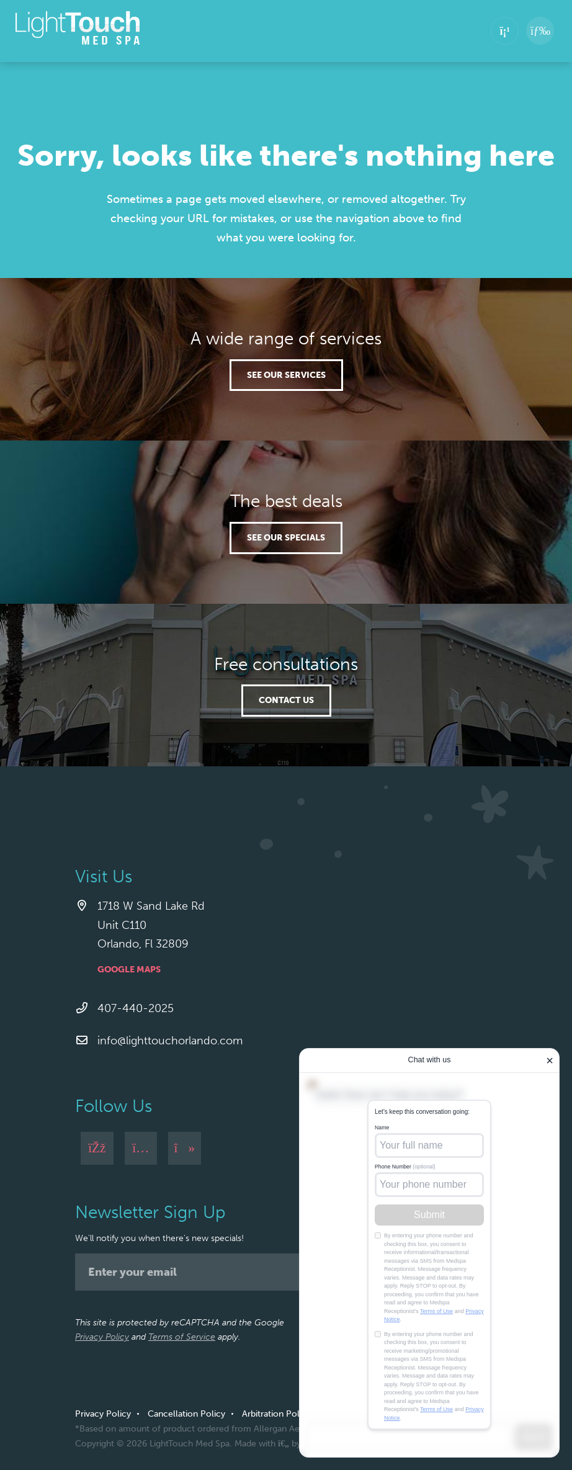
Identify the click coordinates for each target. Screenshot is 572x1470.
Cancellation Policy (186, 1414)
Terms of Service (181, 1337)
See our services (286, 375)
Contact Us (286, 700)
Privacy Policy (102, 1337)
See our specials (286, 537)
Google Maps (129, 969)
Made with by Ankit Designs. (297, 1443)
